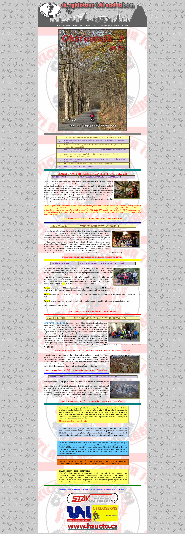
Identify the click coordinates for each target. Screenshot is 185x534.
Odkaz (116, 482)
